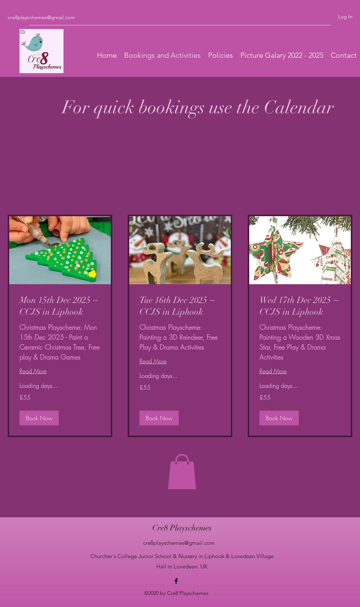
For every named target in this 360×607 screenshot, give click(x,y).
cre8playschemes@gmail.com (41, 17)
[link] (60, 306)
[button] (182, 471)
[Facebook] (176, 581)
